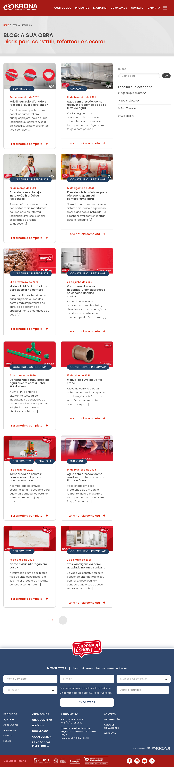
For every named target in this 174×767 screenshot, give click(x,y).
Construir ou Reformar (30, 179)
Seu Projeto (22, 89)
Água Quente (10, 724)
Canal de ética (41, 736)
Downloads (119, 8)
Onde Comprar (42, 720)
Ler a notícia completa (29, 144)
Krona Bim (100, 8)
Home (6, 25)
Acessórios (9, 730)
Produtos (82, 8)
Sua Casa (77, 89)
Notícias (38, 725)
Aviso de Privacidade (100, 692)
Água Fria (8, 719)
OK (166, 75)
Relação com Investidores (41, 744)
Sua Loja (45, 461)
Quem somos (62, 8)
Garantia (153, 8)
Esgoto (7, 741)
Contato (137, 8)
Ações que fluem (132, 93)
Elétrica (7, 735)
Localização (112, 719)
